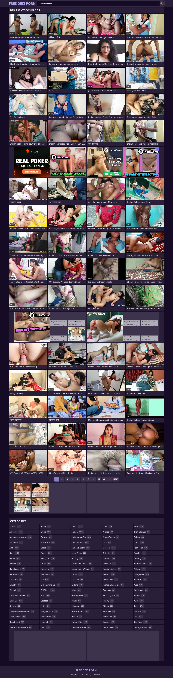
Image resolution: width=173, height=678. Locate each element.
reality (108, 601)
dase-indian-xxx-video (21, 611)
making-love (80, 595)
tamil (139, 542)
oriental (109, 553)
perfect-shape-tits (113, 585)
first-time (47, 574)
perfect (109, 574)
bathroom (16, 574)
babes (14, 558)
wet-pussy (141, 590)
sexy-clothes (142, 532)
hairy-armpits (49, 611)
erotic (46, 532)
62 (104, 479)
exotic (46, 548)
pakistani (109, 563)
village (139, 569)
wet (138, 585)
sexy (139, 526)
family (46, 553)
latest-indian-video (83, 569)
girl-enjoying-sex (51, 585)
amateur (16, 532)
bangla (15, 563)
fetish (46, 563)
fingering (47, 569)
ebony (46, 526)
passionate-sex (112, 569)
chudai (15, 590)
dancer (15, 606)
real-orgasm (111, 595)
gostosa (47, 601)
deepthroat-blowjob (20, 627)
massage (78, 606)
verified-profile (143, 563)
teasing (140, 558)
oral (107, 542)
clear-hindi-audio (19, 595)
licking (77, 585)
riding (108, 606)
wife (139, 601)
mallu (76, 601)
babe (14, 553)
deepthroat (16, 622)
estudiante (48, 542)
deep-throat (17, 616)
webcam (140, 579)
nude (108, 526)
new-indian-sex (81, 627)
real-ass (109, 590)
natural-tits (80, 622)
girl (45, 579)
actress (15, 526)
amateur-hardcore (20, 537)
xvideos (140, 611)
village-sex (141, 574)
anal (14, 548)
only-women (111, 537)
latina (77, 574)
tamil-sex (141, 548)
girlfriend (48, 590)
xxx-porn (141, 622)
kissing (77, 558)
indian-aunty (80, 542)
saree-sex (109, 616)
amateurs (16, 542)
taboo (139, 537)
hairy (45, 606)
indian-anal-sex (81, 537)
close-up (16, 601)
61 (99, 479)
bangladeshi (17, 569)
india (77, 526)
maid (76, 590)
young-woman (143, 627)
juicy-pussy (79, 553)
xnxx (139, 606)
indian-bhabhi (81, 548)
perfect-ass (110, 579)
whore (139, 595)
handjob (47, 622)
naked (77, 616)
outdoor (109, 558)
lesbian (77, 579)
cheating (15, 579)
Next (115, 479)
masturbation (80, 611)
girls (45, 595)
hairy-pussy (48, 616)
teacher (140, 553)
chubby (15, 585)
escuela (46, 537)
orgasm (109, 548)
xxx (138, 616)
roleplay (109, 611)
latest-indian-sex (82, 563)
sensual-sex (110, 627)
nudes (108, 532)
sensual (109, 622)
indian (78, 532)
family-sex (48, 558)
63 (110, 479)
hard (46, 627)
